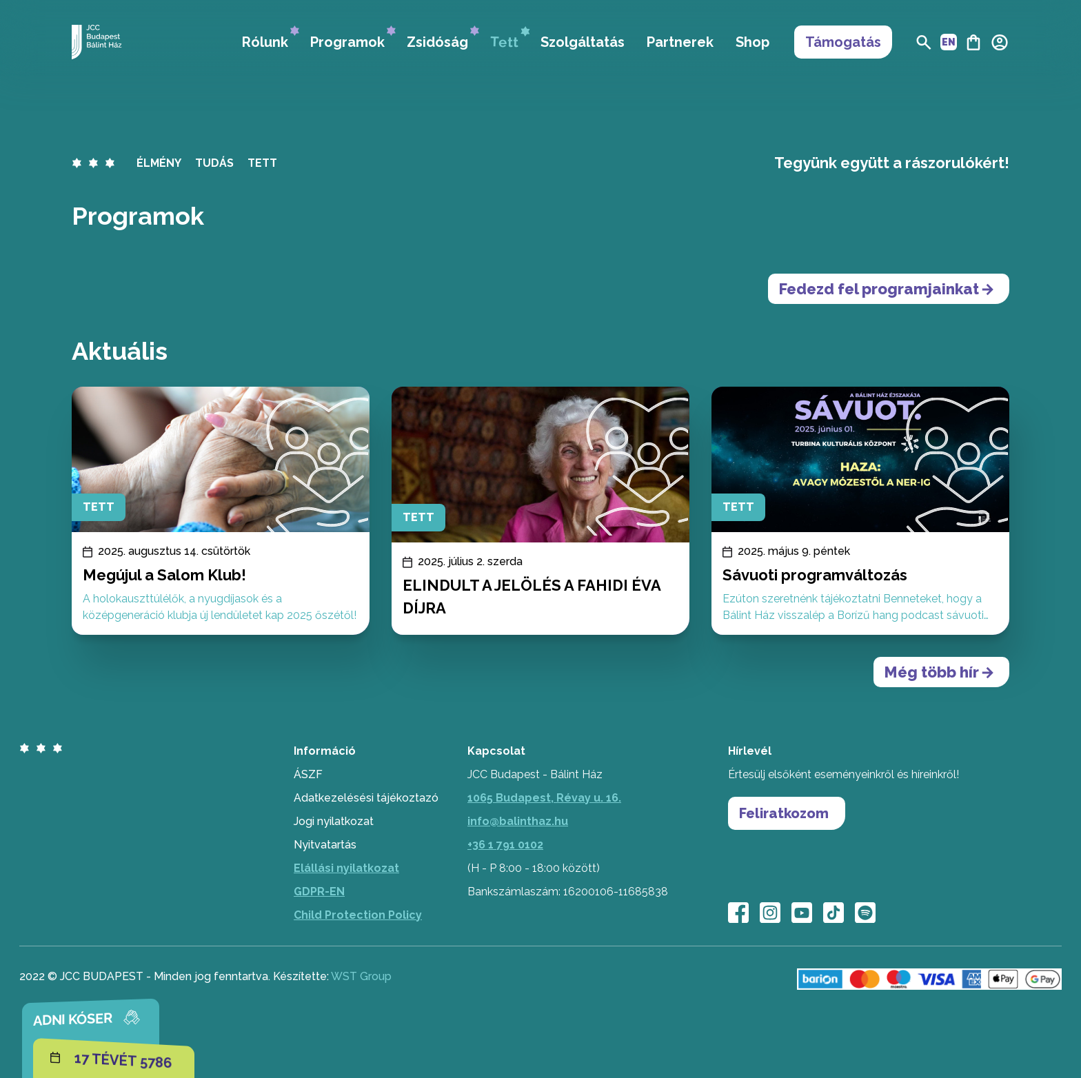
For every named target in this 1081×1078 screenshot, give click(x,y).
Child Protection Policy (358, 915)
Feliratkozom (784, 813)
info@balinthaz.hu (517, 821)
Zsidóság (443, 38)
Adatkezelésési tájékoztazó (366, 797)
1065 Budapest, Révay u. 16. (544, 797)
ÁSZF (308, 774)
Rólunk (270, 38)
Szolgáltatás (582, 42)
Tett (510, 38)
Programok (353, 38)
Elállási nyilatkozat (346, 868)
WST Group (361, 976)
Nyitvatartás (325, 844)
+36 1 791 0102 (505, 844)
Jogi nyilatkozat (334, 821)
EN (949, 42)
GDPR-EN (319, 891)
